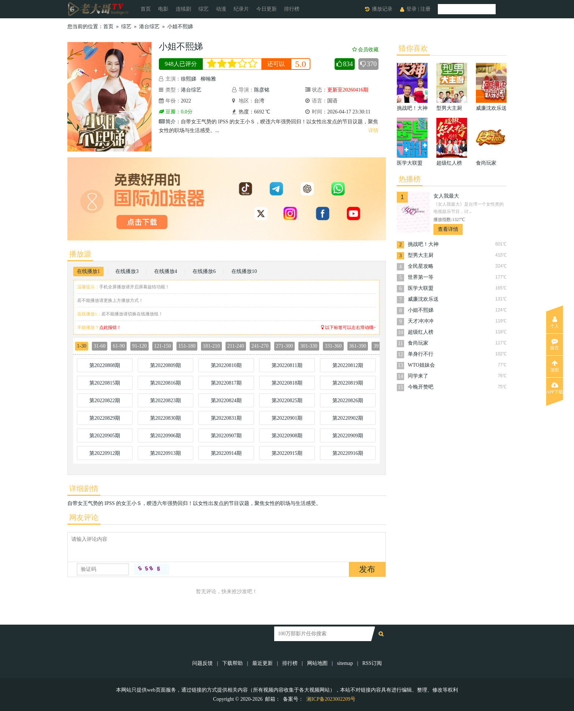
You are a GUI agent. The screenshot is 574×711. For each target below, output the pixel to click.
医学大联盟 (420, 288)
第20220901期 (287, 418)
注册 (425, 9)
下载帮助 (232, 663)
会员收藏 (365, 49)
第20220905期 (104, 435)
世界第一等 (420, 277)
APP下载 (554, 388)
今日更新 (266, 9)
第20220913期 (165, 453)
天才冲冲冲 (420, 321)
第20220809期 (165, 365)
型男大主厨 (420, 255)
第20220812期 (347, 365)
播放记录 (382, 9)
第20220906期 (165, 435)
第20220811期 (287, 365)
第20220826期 (347, 400)
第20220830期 (165, 418)
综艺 (203, 9)
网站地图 (317, 663)
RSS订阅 (372, 663)
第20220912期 (104, 453)
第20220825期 (287, 400)
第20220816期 (165, 383)
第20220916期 (347, 453)
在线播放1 (88, 271)
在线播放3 (126, 271)
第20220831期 (226, 418)
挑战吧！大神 (423, 244)
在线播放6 (204, 271)
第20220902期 (347, 418)
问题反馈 (203, 663)
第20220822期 (104, 400)
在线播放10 (244, 271)
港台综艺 (149, 26)
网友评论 (83, 517)
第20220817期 (226, 383)
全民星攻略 (420, 266)
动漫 (221, 9)
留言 (554, 344)
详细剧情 (83, 488)
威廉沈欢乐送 (423, 299)
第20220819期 (347, 383)
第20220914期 (226, 453)
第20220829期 (104, 418)
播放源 (80, 254)
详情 (373, 130)
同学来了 (418, 376)
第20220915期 (287, 453)
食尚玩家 (418, 343)
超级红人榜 (420, 332)
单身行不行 (420, 354)
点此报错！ (110, 327)
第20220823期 (165, 400)
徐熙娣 (188, 79)
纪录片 (241, 9)
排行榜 (291, 9)
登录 (411, 9)
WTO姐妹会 (421, 365)
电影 (163, 9)
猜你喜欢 (413, 48)
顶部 (554, 366)
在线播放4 (165, 271)
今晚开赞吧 (420, 387)
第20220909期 (347, 435)
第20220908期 (287, 435)
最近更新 (262, 663)
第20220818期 (287, 383)
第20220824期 (226, 400)
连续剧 (183, 9)
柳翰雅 (208, 79)
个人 (554, 322)
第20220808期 (104, 365)
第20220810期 (226, 365)
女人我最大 (446, 196)
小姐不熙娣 (180, 26)
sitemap (345, 663)
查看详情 (448, 229)
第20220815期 (104, 383)
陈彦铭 (261, 90)
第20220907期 (226, 435)
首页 (146, 9)
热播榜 (410, 179)
